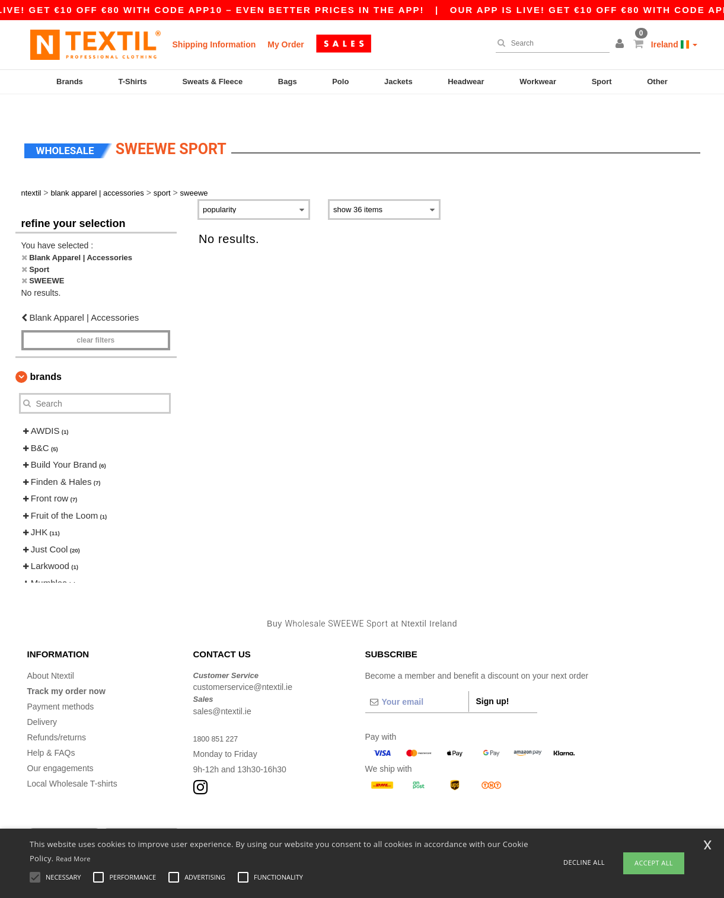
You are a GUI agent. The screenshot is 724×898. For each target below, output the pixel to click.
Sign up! (492, 678)
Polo (340, 81)
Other (657, 81)
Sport (602, 81)
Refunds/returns (57, 714)
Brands (69, 81)
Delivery (42, 699)
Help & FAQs (51, 729)
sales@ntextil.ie (222, 688)
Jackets (398, 81)
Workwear (537, 81)
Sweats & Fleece (212, 81)
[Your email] (416, 678)
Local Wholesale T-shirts (72, 760)
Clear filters (95, 318)
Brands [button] (46, 354)
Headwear (466, 81)
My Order (285, 44)
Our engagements (60, 745)
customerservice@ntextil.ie (243, 664)
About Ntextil (50, 652)
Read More (73, 858)
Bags (287, 81)
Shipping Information (214, 44)
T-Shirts (132, 81)
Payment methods (60, 683)
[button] (621, 44)
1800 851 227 (218, 715)
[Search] (550, 43)
